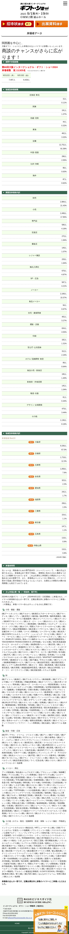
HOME (17, 923)
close (66, 907)
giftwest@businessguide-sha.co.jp (20, 918)
